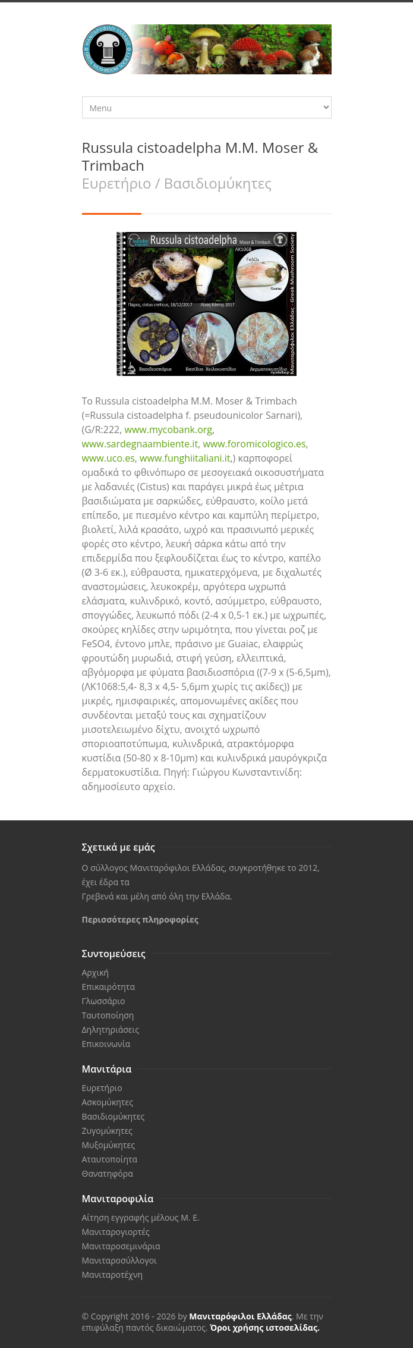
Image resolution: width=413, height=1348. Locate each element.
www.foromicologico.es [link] (254, 443)
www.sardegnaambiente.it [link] (140, 443)
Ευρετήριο (102, 1087)
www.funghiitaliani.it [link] (185, 458)
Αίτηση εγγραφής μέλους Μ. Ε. (141, 1217)
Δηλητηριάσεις (110, 1029)
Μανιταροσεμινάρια (121, 1246)
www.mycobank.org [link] (168, 429)
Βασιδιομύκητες (113, 1116)
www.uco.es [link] (108, 458)
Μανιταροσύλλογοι (119, 1260)
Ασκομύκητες (107, 1102)
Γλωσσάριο (103, 1001)
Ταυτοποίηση (108, 1015)
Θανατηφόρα (107, 1173)
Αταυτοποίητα (110, 1159)
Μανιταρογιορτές (116, 1231)
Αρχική (95, 972)
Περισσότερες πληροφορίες (140, 919)
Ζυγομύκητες (107, 1130)
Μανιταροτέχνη (112, 1274)
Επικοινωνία (106, 1043)
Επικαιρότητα (108, 986)
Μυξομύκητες (108, 1144)
